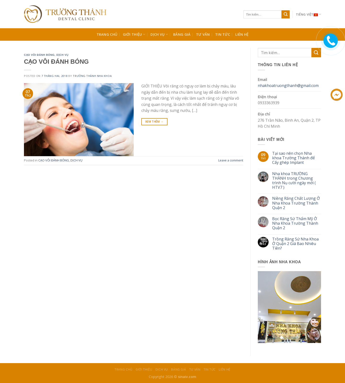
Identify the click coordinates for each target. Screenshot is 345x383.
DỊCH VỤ (62, 54)
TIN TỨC (222, 34)
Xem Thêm (154, 121)
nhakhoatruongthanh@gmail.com (288, 85)
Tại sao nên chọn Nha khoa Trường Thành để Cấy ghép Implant (293, 158)
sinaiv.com (187, 376)
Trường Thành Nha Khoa (92, 76)
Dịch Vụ (159, 34)
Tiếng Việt (308, 14)
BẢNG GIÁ (181, 34)
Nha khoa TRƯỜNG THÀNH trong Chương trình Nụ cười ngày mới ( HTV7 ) (294, 180)
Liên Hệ (241, 34)
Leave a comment (230, 160)
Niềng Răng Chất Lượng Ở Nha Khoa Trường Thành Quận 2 (296, 203)
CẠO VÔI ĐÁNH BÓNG (39, 54)
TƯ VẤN (203, 34)
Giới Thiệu (134, 34)
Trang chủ (107, 34)
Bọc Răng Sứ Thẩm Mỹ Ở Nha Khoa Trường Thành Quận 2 (295, 223)
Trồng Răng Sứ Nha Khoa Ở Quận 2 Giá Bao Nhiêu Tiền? (295, 244)
